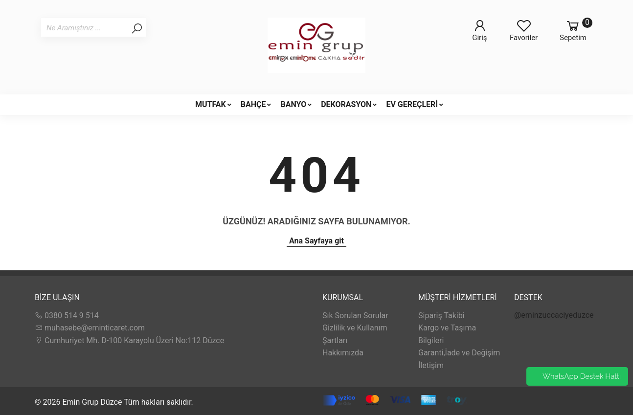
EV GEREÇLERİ (412, 104)
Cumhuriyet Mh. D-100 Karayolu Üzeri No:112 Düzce (129, 340)
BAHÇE (253, 104)
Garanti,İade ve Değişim (459, 352)
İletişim (431, 365)
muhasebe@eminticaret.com (90, 327)
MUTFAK (210, 104)
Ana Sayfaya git (316, 240)
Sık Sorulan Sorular (355, 315)
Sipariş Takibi (441, 315)
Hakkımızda (342, 352)
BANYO (293, 104)
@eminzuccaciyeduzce (554, 315)
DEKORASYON (346, 104)
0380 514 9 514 (67, 315)
